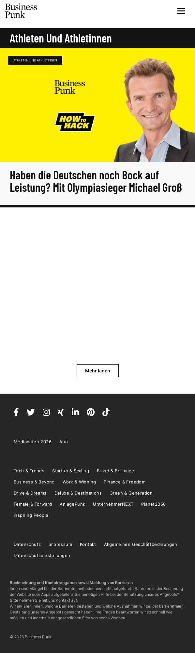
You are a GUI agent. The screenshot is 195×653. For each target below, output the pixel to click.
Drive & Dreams (30, 493)
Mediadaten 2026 (33, 441)
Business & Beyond (34, 481)
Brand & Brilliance (115, 470)
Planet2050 (153, 504)
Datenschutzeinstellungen (42, 555)
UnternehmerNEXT (113, 504)
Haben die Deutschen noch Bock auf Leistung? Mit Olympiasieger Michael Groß (96, 181)
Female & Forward (33, 504)
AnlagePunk (72, 504)
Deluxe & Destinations (78, 493)
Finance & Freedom (124, 481)
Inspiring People (31, 515)
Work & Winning (79, 481)
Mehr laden (97, 370)
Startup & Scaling (70, 470)
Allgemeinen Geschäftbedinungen (140, 544)
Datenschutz (27, 544)
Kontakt (88, 544)
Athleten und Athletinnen (35, 60)
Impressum (60, 544)
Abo (63, 441)
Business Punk (21, 10)
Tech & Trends (29, 470)
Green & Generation (131, 493)
